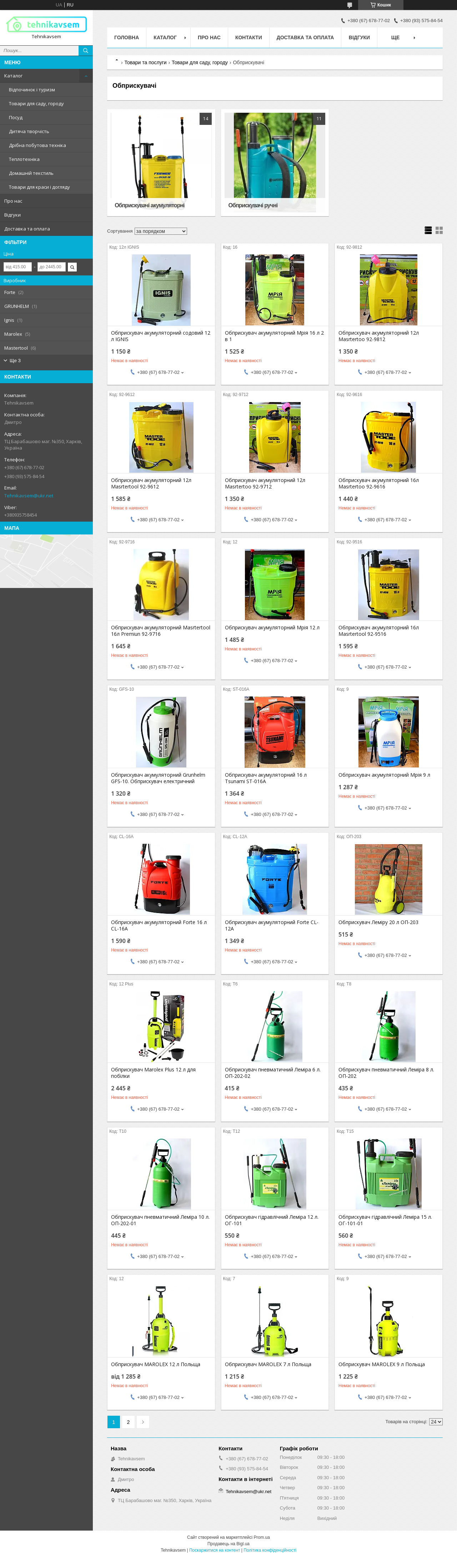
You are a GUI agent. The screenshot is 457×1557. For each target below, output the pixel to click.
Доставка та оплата (27, 228)
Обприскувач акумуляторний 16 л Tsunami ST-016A (266, 778)
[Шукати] (86, 50)
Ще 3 (15, 360)
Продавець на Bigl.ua (228, 1543)
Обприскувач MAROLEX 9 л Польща (381, 1364)
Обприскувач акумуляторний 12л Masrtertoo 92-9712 (265, 483)
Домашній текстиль (31, 173)
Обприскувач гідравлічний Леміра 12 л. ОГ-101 (271, 1220)
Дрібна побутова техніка (37, 145)
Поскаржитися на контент (214, 1550)
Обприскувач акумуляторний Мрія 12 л (272, 627)
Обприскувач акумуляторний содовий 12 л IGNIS (160, 336)
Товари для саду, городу (36, 103)
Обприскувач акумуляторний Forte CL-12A (271, 925)
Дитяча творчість (29, 131)
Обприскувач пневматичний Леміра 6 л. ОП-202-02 (273, 1072)
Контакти (248, 37)
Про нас (13, 201)
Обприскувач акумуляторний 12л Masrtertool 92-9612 (151, 483)
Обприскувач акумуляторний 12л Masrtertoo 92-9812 (378, 336)
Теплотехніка (24, 159)
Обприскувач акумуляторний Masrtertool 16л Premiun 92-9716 (160, 630)
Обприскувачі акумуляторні (149, 205)
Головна (126, 37)
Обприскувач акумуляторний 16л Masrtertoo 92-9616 (378, 483)
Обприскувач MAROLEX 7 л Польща (268, 1364)
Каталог (13, 75)
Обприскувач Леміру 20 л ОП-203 (378, 922)
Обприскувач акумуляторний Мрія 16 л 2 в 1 (274, 336)
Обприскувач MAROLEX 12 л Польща (155, 1364)
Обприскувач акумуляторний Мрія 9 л (384, 775)
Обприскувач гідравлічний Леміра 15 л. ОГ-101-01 (385, 1220)
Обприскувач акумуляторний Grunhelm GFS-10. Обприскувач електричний (158, 778)
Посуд (15, 117)
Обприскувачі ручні (253, 205)
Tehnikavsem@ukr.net (28, 495)
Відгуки (12, 215)
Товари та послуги (145, 62)
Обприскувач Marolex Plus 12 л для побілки (153, 1072)
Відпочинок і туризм (32, 89)
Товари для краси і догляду (39, 187)
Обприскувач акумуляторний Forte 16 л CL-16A (159, 925)
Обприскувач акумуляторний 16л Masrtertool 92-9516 (378, 630)
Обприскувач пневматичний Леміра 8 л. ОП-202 (386, 1072)
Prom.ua (262, 1537)
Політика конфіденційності (269, 1550)
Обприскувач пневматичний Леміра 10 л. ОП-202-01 (160, 1220)
